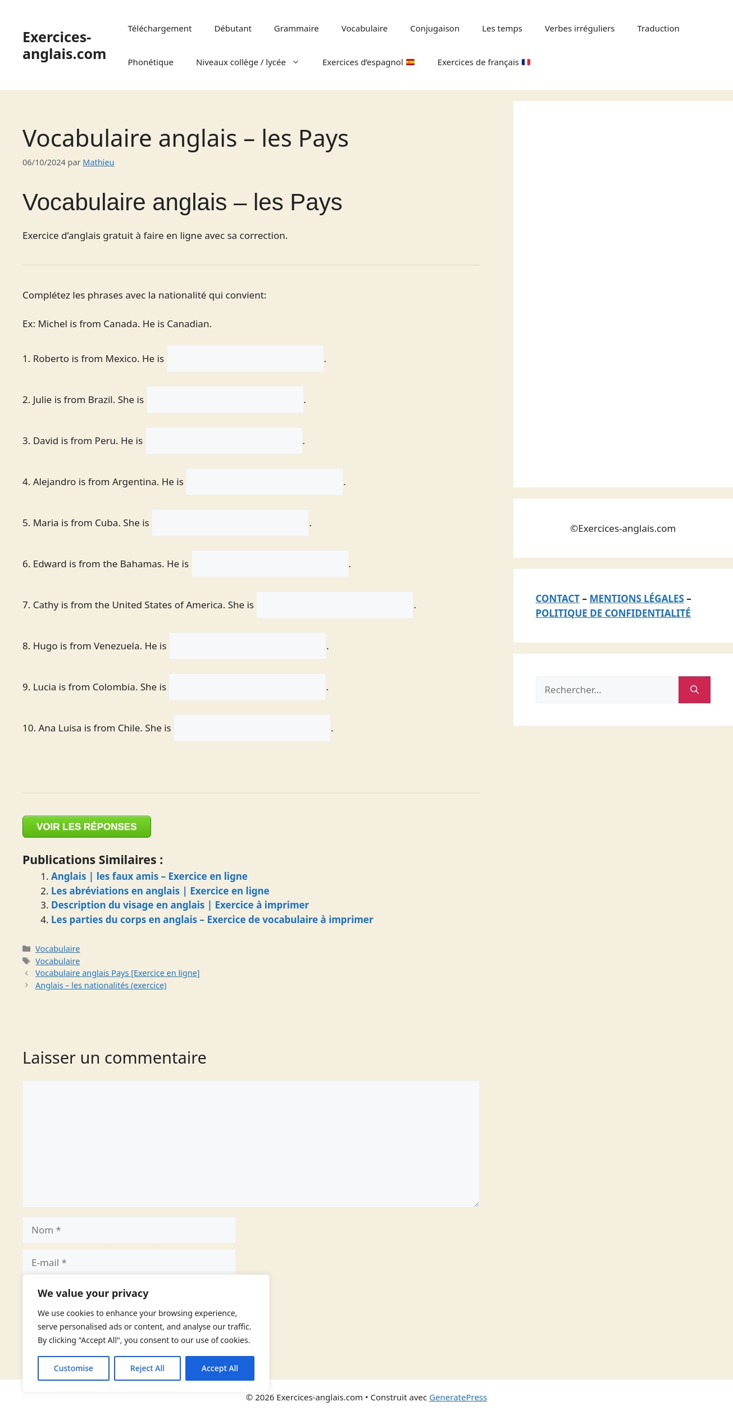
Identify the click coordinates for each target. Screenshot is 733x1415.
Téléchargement (160, 28)
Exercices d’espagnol (368, 61)
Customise (73, 1368)
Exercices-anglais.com (64, 45)
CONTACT (558, 598)
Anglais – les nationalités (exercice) (100, 985)
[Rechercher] (695, 689)
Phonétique (151, 61)
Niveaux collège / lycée (253, 62)
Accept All (220, 1368)
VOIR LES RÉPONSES (87, 826)
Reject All (147, 1368)
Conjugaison (434, 28)
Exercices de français (484, 61)
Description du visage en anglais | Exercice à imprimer (180, 904)
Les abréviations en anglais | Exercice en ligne (160, 890)
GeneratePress (458, 1397)
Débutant (232, 28)
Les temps (502, 28)
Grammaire (296, 28)
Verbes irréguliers (580, 28)
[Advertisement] (620, 292)
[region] (146, 1333)
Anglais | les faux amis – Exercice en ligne (149, 876)
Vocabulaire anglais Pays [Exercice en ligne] (117, 973)
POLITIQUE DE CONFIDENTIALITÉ (613, 613)
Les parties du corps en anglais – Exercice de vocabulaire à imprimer (212, 919)
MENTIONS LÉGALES (636, 598)
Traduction (659, 28)
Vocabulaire (365, 28)
